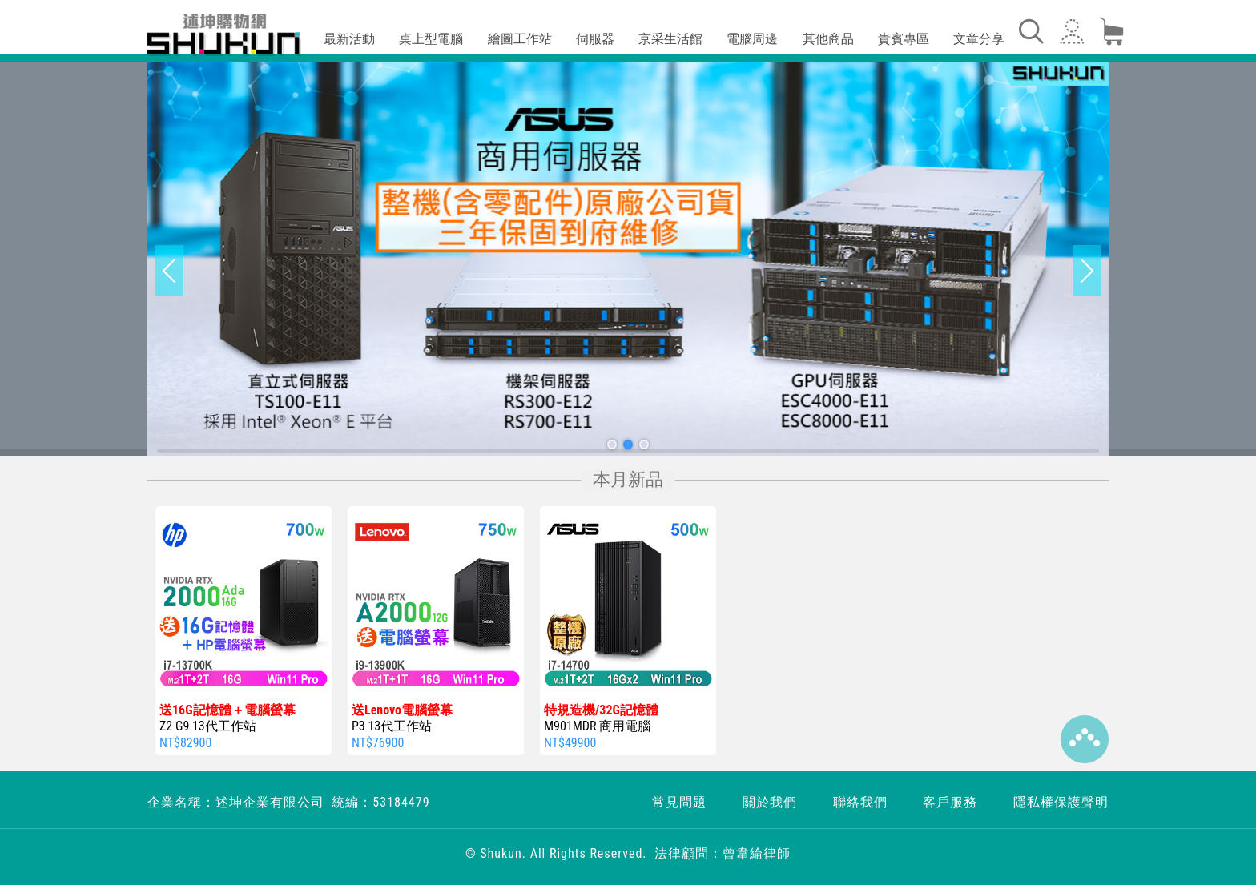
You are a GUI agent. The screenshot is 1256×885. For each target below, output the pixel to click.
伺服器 (595, 38)
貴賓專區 (903, 38)
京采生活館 (670, 38)
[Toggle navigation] (1030, 31)
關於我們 (770, 802)
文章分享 (978, 38)
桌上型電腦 (431, 38)
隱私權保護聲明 (1061, 802)
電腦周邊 (752, 38)
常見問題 (679, 802)
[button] (612, 444)
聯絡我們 (860, 802)
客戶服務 (950, 802)
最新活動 (349, 38)
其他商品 (828, 38)
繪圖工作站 (520, 38)
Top (1085, 739)
